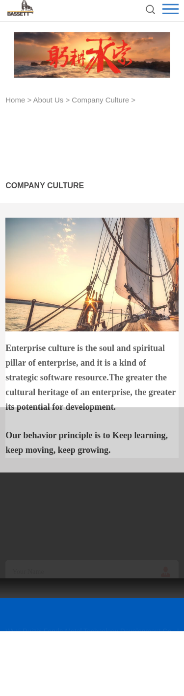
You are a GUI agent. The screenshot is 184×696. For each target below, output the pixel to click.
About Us (48, 101)
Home (15, 101)
